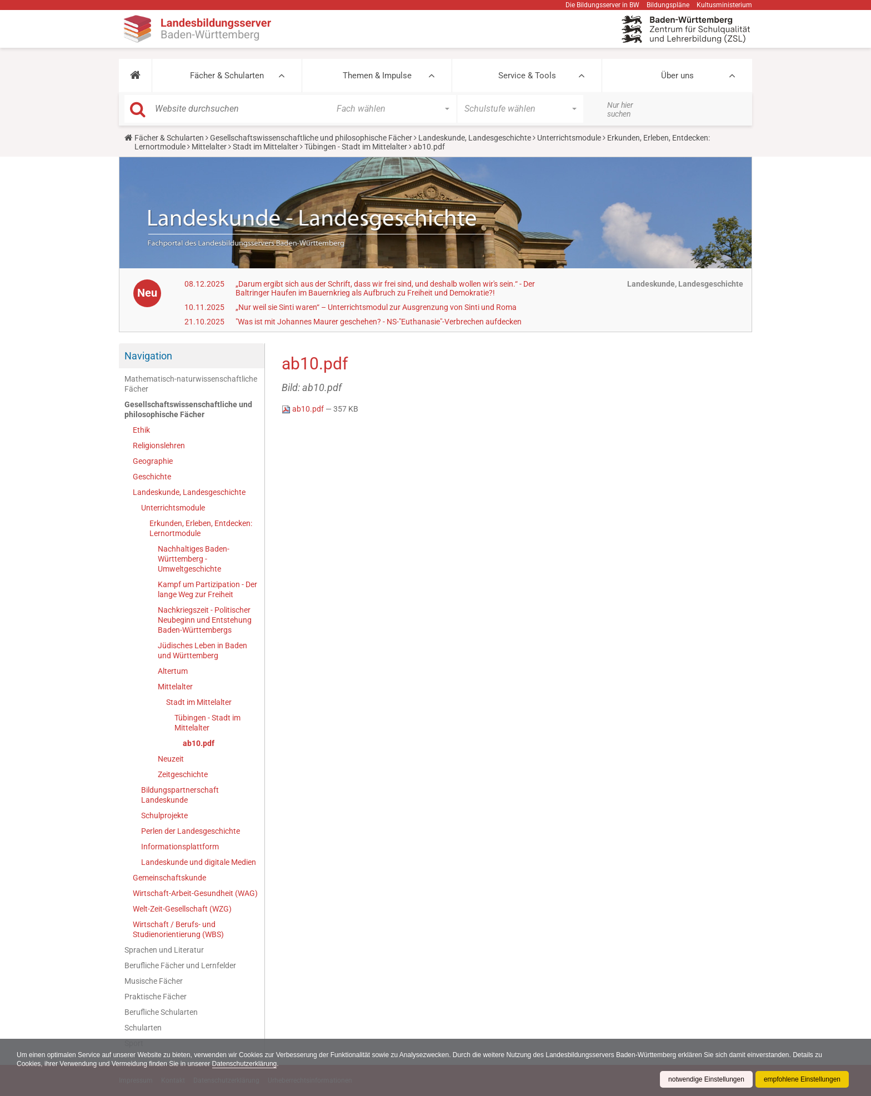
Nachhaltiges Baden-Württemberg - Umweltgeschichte (193, 558)
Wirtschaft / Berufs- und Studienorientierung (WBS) (178, 929)
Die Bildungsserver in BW (602, 5)
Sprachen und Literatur (164, 949)
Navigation (148, 356)
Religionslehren (159, 445)
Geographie (153, 461)
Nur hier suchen (620, 109)
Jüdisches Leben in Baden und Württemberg (202, 650)
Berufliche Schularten (161, 1012)
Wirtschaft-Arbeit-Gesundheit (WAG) (195, 893)
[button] (135, 75)
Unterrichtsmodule (569, 137)
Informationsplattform (180, 846)
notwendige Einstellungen (706, 1079)
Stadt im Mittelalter (265, 146)
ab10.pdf (198, 743)
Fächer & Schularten (227, 76)
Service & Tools (527, 76)
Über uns (677, 76)
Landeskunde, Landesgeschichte (474, 137)
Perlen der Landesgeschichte (190, 831)
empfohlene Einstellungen (802, 1079)
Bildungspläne (668, 5)
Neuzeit (171, 758)
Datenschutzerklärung (244, 1064)
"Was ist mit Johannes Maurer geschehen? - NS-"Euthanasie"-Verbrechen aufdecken (379, 321)
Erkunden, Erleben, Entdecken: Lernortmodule (200, 528)
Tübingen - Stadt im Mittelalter (355, 146)
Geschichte (152, 476)
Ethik (141, 430)
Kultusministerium (724, 5)
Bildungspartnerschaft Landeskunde (180, 794)
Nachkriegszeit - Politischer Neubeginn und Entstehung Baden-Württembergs (205, 619)
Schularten (143, 1027)
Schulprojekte (164, 815)
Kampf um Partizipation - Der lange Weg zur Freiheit (207, 589)
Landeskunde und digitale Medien (198, 862)
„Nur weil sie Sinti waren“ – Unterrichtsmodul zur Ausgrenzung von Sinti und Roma (376, 307)
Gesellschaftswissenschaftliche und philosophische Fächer (311, 137)
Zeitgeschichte (183, 774)
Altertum (173, 671)
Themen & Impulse (377, 76)
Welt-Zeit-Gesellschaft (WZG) (182, 908)
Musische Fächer (153, 981)
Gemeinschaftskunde (169, 877)
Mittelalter (209, 146)
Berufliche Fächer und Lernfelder (180, 965)
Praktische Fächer (155, 996)
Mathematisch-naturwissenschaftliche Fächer (190, 383)
